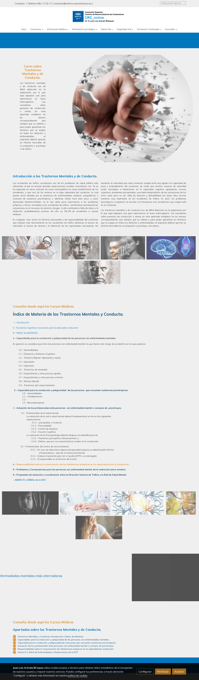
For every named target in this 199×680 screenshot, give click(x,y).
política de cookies (77, 675)
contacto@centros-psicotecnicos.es (73, 3)
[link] (99, 16)
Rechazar (163, 671)
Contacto (20, 3)
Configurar (145, 671)
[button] (36, 29)
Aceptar (179, 671)
